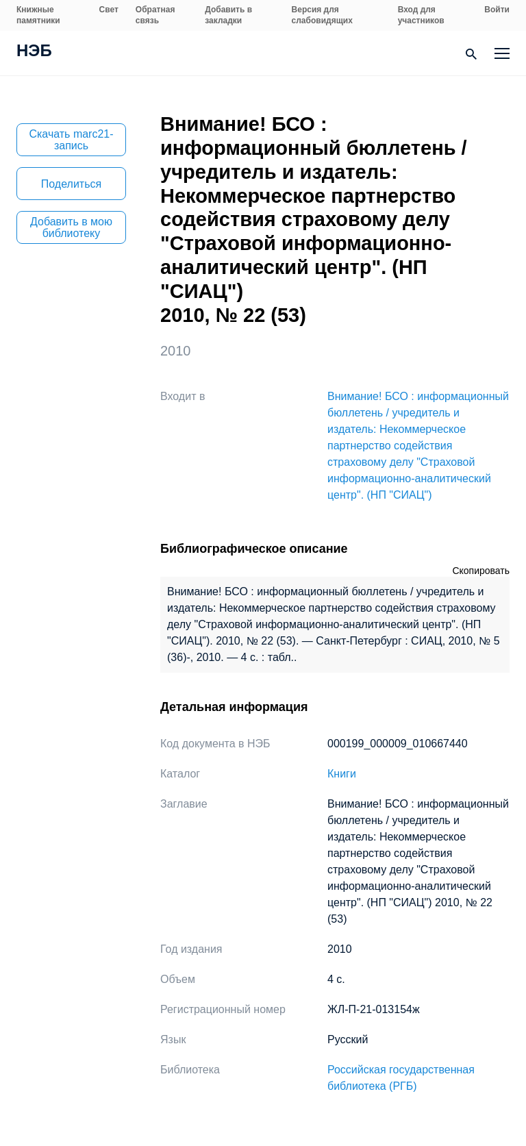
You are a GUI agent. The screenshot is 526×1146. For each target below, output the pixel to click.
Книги (341, 774)
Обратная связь (155, 15)
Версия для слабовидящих (322, 15)
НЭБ (34, 52)
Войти (497, 9)
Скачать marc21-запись (71, 139)
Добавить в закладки (228, 15)
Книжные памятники (38, 15)
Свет (108, 9)
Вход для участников (421, 15)
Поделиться (71, 184)
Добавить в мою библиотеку (71, 227)
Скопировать (481, 570)
